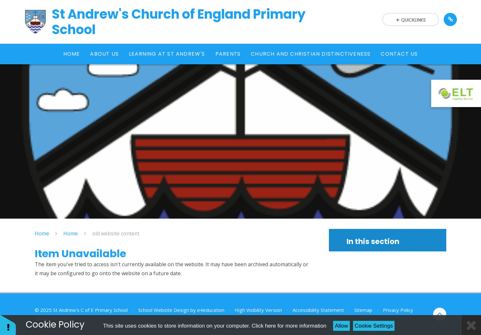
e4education (210, 310)
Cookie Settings (374, 326)
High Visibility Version (258, 310)
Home (42, 233)
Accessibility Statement (318, 310)
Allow (341, 326)
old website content (116, 233)
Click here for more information (289, 326)
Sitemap (363, 310)
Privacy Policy (398, 310)
